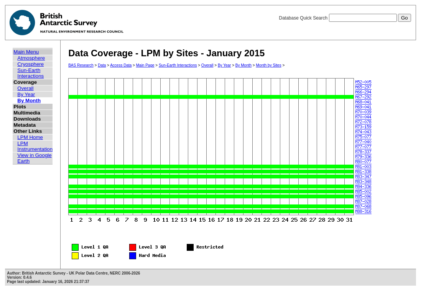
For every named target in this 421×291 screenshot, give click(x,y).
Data (102, 65)
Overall (25, 88)
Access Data (121, 65)
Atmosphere (31, 58)
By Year (26, 94)
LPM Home (30, 137)
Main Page (145, 65)
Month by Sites (268, 65)
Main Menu (26, 52)
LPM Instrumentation (35, 146)
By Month (29, 100)
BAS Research (81, 65)
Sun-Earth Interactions (30, 73)
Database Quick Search (345, 18)
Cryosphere (30, 64)
